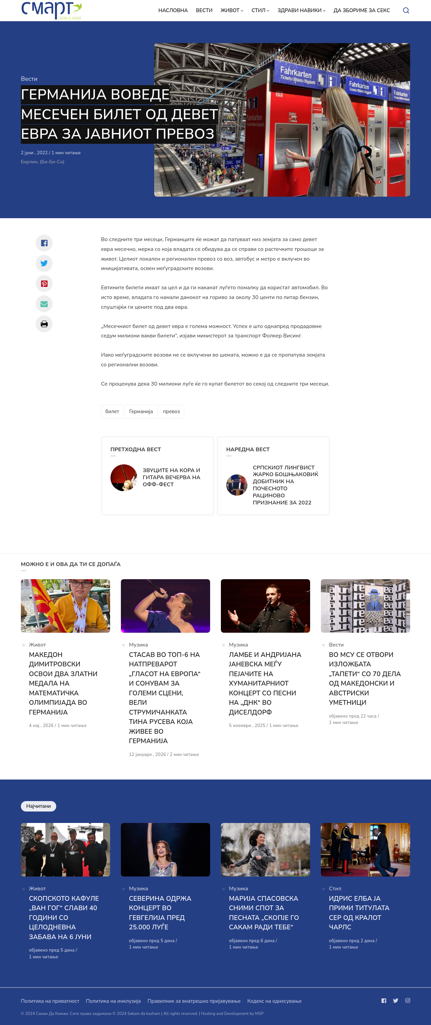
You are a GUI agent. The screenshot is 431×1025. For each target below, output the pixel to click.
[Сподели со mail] (44, 303)
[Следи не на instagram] (406, 1000)
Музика (138, 645)
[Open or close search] (406, 10)
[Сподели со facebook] (44, 243)
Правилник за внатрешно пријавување (193, 1001)
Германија (141, 411)
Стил (335, 888)
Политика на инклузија (113, 1001)
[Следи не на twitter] (395, 1000)
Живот (37, 645)
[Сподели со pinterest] (44, 283)
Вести (29, 79)
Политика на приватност (50, 1001)
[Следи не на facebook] (385, 1000)
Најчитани (38, 806)
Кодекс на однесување (274, 1001)
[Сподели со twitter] (44, 263)
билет (112, 411)
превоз (171, 411)
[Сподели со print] (44, 324)
